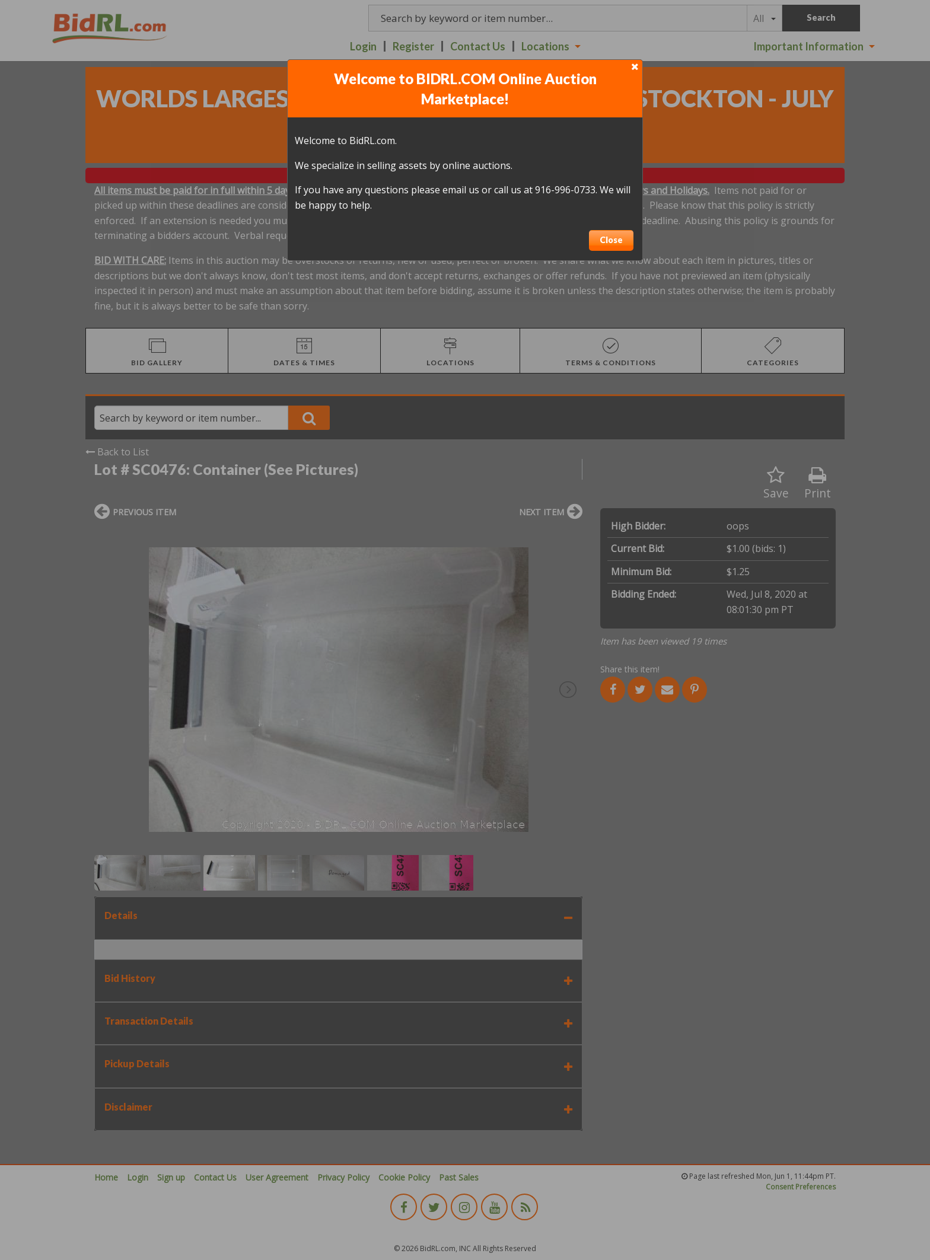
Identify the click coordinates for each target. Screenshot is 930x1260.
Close (611, 240)
